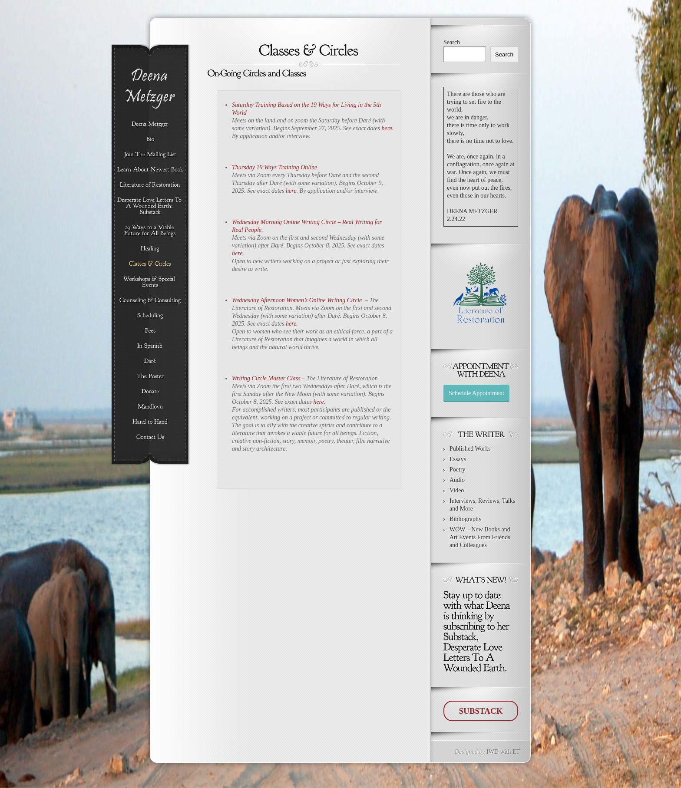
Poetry (458, 469)
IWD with (498, 751)
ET (516, 751)
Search (451, 42)
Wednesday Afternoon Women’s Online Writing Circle (297, 300)
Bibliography (466, 519)
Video (457, 490)
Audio (457, 480)
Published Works (470, 448)
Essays (458, 459)
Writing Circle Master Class (267, 378)
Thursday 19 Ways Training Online (274, 167)
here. (387, 128)
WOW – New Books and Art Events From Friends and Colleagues (480, 537)
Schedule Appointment (476, 393)
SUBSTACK (480, 710)
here (291, 191)
